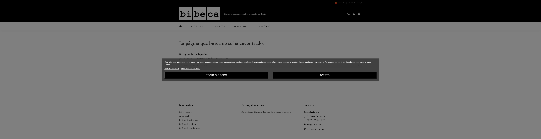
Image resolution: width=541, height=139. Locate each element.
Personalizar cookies (190, 68)
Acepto (325, 75)
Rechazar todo (216, 75)
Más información (171, 68)
